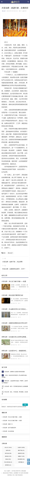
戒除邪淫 (21, 453)
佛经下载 (21, 450)
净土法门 (4, 11)
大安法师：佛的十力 (8, 424)
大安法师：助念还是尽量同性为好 (12, 295)
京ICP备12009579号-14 (16, 470)
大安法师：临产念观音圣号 (9, 427)
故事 (8, 450)
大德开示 (21, 447)
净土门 (5, 470)
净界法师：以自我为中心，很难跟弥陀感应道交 (15, 351)
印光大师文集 (8, 462)
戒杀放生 (8, 456)
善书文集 (8, 453)
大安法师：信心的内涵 (8, 431)
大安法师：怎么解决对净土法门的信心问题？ (15, 309)
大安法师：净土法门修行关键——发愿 (14, 281)
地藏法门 (21, 456)
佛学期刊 (8, 465)
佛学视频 (21, 462)
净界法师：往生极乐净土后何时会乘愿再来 (15, 337)
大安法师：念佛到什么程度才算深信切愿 (14, 371)
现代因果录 (21, 459)
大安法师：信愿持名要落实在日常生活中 (14, 323)
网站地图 (24, 470)
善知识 (8, 459)
